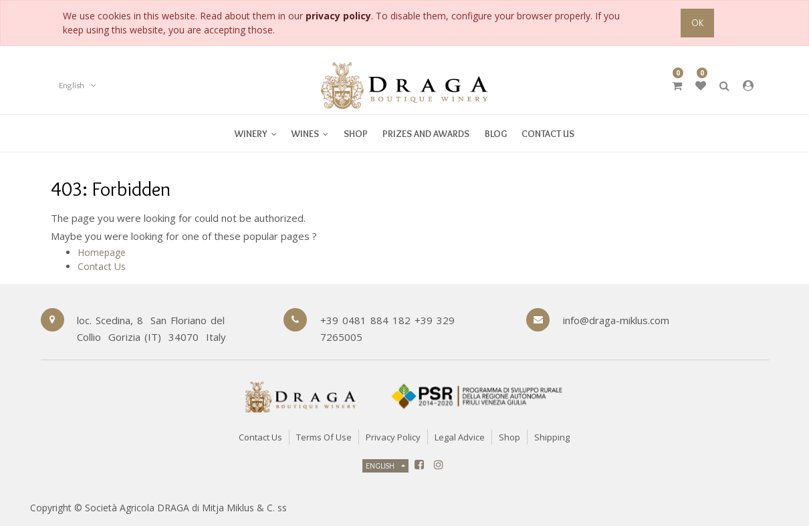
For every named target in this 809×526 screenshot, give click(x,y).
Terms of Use (324, 437)
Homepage (102, 252)
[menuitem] (310, 133)
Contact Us (102, 266)
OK (697, 23)
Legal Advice (460, 437)
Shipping (552, 437)
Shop (509, 437)
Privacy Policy (393, 437)
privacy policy (338, 15)
